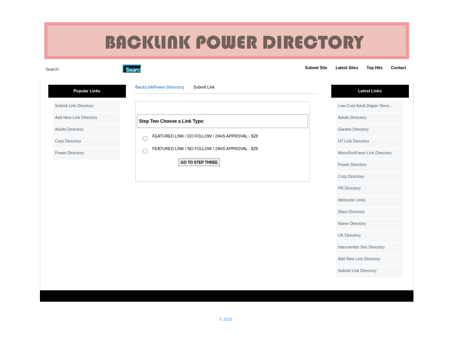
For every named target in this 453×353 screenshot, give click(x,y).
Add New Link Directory (76, 117)
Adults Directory (69, 129)
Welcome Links (352, 200)
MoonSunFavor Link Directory (365, 152)
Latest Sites (346, 67)
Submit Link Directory (74, 105)
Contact (398, 67)
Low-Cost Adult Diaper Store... (365, 105)
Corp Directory (68, 141)
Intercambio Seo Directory (361, 247)
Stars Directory (351, 211)
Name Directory (352, 223)
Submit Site (316, 67)
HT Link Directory (353, 141)
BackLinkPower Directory (159, 87)
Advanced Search (160, 68)
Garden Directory (353, 129)
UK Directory (349, 235)
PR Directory (349, 188)
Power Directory (69, 152)
